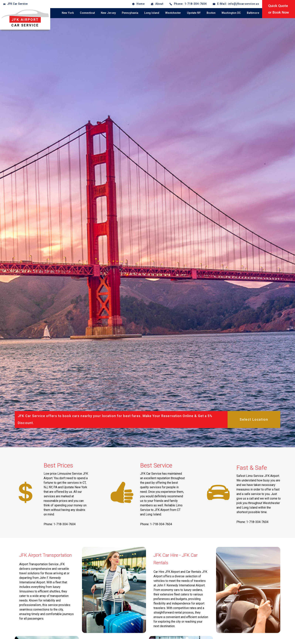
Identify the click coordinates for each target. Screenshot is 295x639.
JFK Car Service (17, 3)
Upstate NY (194, 13)
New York (68, 13)
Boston (211, 13)
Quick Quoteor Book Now (278, 9)
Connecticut (87, 13)
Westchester (173, 13)
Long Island (151, 13)
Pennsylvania (130, 13)
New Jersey (108, 13)
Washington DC (231, 13)
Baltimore (253, 13)
